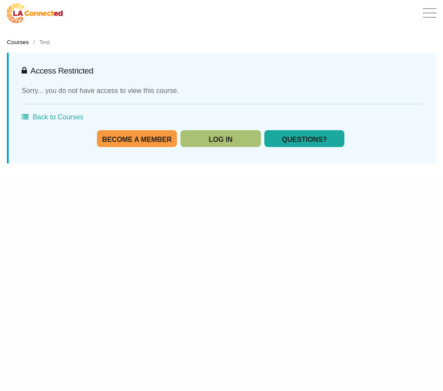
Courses (18, 42)
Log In (220, 139)
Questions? (304, 139)
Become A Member (137, 139)
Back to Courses (52, 117)
